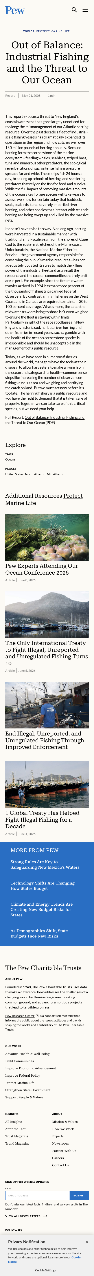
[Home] (43, 967)
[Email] (37, 1195)
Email (8, 1188)
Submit (79, 1195)
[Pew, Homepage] (15, 9)
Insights (12, 1114)
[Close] (87, 1245)
